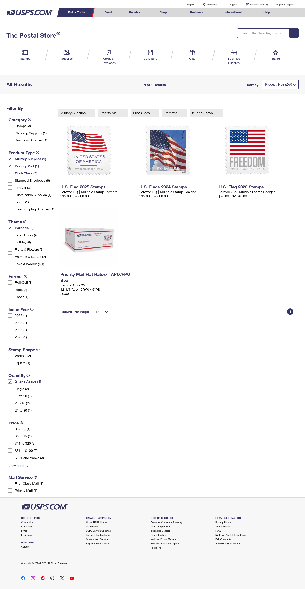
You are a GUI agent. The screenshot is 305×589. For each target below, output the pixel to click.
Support (234, 4)
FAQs (24, 530)
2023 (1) (21, 323)
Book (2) (21, 290)
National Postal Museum (164, 539)
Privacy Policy (223, 522)
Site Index (26, 526)
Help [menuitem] (266, 12)
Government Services (97, 539)
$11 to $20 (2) (25, 443)
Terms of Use (222, 526)
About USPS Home (96, 522)
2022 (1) (21, 315)
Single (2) (22, 389)
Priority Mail (109, 113)
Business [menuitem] (196, 12)
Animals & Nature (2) (30, 256)
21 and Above (203, 113)
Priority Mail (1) (27, 166)
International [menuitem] (233, 12)
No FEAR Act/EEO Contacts (230, 535)
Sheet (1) (21, 297)
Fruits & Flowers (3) (29, 249)
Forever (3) (23, 187)
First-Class (142, 113)
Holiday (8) (23, 242)
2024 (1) (21, 330)
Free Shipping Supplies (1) (34, 209)
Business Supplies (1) (31, 140)
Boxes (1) (22, 202)
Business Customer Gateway (166, 522)
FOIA (218, 530)
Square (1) (22, 363)
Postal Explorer (159, 535)
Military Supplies (73, 113)
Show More (16, 465)
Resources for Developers (165, 543)
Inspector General (160, 530)
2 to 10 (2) (22, 403)
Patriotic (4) (24, 228)
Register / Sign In (285, 4)
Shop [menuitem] (163, 12)
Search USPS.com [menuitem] (286, 12)
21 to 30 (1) (23, 410)
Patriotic (171, 113)
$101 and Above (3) (29, 458)
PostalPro (156, 547)
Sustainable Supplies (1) (33, 195)
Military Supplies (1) (30, 159)
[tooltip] (29, 119)
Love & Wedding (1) (29, 264)
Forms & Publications (98, 535)
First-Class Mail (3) (29, 483)
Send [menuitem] (108, 12)
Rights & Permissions (98, 543)
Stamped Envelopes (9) (32, 180)
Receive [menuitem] (134, 12)
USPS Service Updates (98, 530)
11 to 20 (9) (23, 396)
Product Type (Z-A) (278, 84)
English (186, 4)
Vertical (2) (23, 356)
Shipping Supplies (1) (31, 133)
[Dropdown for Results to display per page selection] (101, 311)
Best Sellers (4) (26, 235)
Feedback (26, 535)
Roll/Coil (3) (23, 282)
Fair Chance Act (224, 539)
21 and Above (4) (28, 381)
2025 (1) (21, 337)
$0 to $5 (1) (23, 436)
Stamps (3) (23, 126)
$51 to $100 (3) (26, 450)
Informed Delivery (259, 4)
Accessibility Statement (228, 543)
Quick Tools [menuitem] (76, 12)
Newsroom (92, 526)
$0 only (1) (22, 429)
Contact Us (27, 522)
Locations (212, 4)
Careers (25, 546)
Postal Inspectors (160, 526)
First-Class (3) (26, 173)
